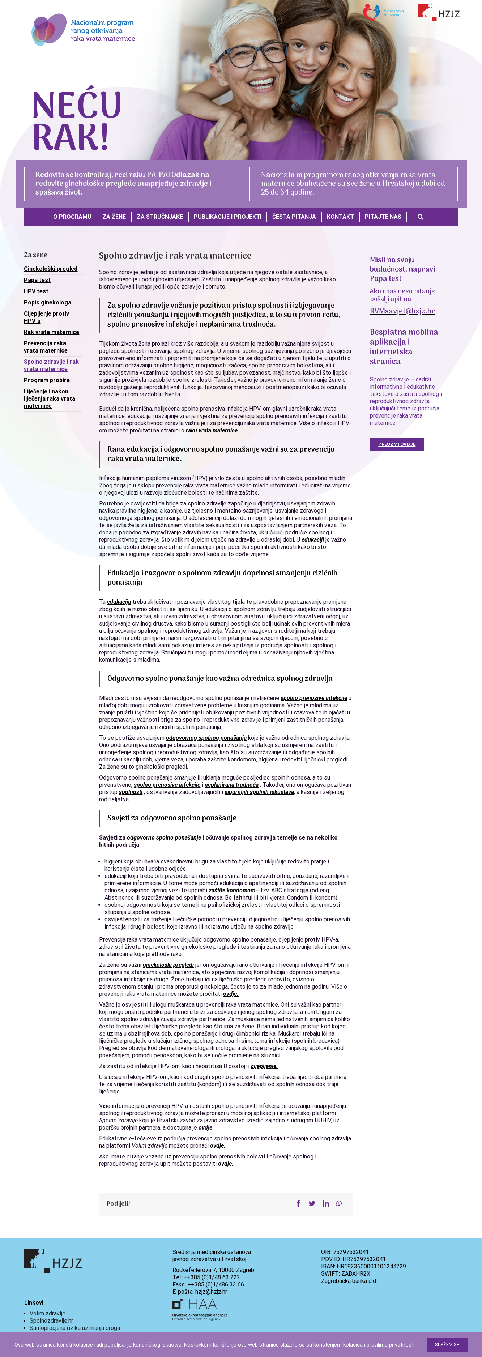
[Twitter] (312, 1204)
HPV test (36, 291)
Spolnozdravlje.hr (51, 1320)
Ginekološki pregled (50, 268)
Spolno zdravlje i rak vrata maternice (52, 365)
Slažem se (447, 1344)
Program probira (47, 380)
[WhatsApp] (339, 1204)
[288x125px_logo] (83, 10)
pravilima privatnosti (391, 1344)
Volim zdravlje (47, 1313)
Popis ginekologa (47, 302)
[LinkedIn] (326, 1204)
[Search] (420, 217)
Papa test (37, 280)
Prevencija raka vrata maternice (46, 347)
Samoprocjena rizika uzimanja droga (75, 1327)
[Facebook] (298, 1204)
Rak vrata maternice (51, 332)
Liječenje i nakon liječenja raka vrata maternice (50, 398)
